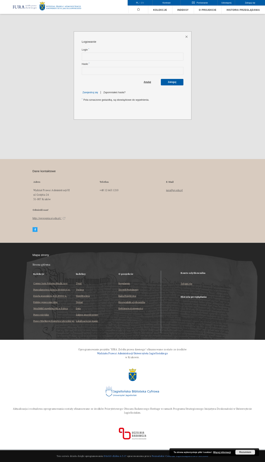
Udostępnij (226, 3)
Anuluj (147, 82)
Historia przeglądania (243, 10)
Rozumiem (245, 452)
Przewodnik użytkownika (131, 302)
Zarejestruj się (90, 92)
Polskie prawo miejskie (45, 302)
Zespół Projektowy (128, 289)
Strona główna (41, 264)
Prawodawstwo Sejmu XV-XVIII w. (52, 289)
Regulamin (124, 283)
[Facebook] (35, 229)
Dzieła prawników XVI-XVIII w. (50, 295)
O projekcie (208, 10)
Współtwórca (83, 295)
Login (85, 49)
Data (78, 308)
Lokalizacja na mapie (87, 320)
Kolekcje (160, 10)
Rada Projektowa (127, 295)
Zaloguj (172, 82)
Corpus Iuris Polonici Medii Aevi (50, 283)
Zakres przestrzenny (87, 314)
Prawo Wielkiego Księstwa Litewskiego (53, 320)
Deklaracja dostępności (130, 308)
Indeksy (183, 10)
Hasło (85, 63)
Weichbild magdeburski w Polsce (50, 308)
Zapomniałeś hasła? (114, 92)
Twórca (80, 289)
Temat (79, 302)
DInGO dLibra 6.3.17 (115, 456)
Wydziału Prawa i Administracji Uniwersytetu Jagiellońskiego (132, 353)
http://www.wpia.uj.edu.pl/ (49, 218)
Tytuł (79, 283)
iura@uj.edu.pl (174, 190)
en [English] (142, 3)
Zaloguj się (186, 283)
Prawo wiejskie (41, 314)
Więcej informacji (222, 452)
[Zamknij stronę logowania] (186, 36)
